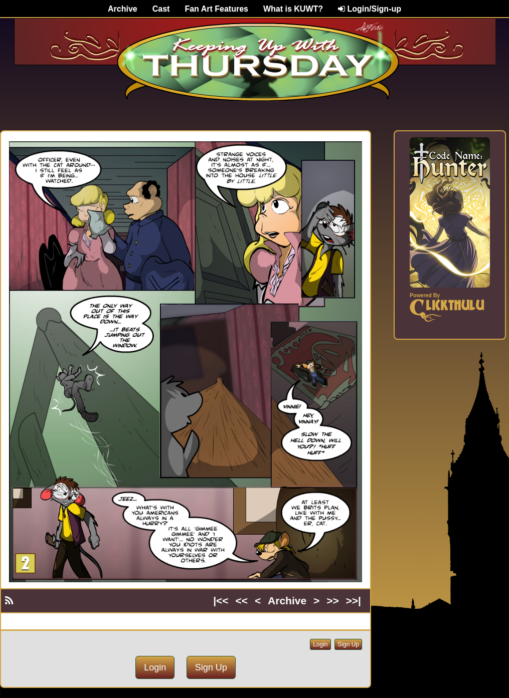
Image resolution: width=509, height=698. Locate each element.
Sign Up (348, 644)
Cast (161, 9)
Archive (122, 9)
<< (242, 600)
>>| (353, 600)
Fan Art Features (216, 9)
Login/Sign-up (369, 9)
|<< (220, 600)
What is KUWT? (293, 9)
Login (320, 644)
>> (332, 600)
